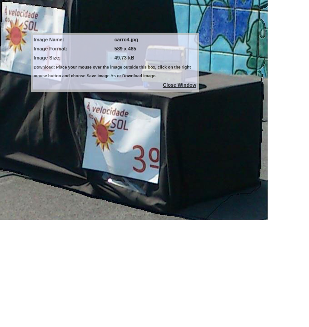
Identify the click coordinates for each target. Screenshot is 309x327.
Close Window (179, 85)
